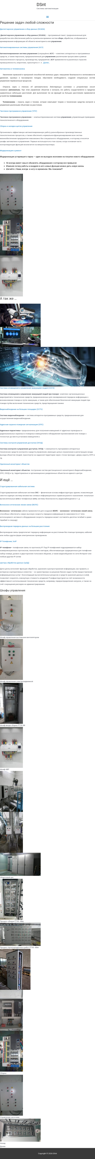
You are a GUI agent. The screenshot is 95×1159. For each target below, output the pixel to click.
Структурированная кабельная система (17, 486)
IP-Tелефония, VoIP (8, 541)
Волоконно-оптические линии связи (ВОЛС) (19, 505)
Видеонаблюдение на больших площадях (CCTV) (21, 409)
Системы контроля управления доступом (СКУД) (21, 443)
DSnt (41, 4)
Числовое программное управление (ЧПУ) (18, 111)
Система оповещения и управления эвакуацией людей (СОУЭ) (27, 388)
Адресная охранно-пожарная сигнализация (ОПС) (21, 424)
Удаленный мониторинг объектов (14, 464)
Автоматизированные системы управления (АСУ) (21, 47)
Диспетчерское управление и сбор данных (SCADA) (22, 29)
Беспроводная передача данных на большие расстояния (24, 526)
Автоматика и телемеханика (12, 69)
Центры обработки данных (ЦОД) (14, 563)
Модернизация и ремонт (10, 150)
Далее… (46, 62)
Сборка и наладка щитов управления (16, 126)
